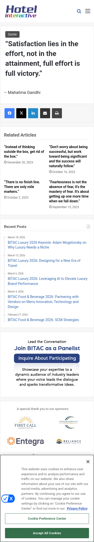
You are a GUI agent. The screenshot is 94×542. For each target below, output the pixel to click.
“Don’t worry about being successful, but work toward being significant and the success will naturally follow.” (68, 156)
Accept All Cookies (47, 535)
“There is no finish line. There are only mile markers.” (22, 187)
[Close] (87, 463)
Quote (12, 34)
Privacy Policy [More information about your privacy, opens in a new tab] (77, 510)
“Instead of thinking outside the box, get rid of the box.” (24, 151)
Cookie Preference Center (47, 520)
